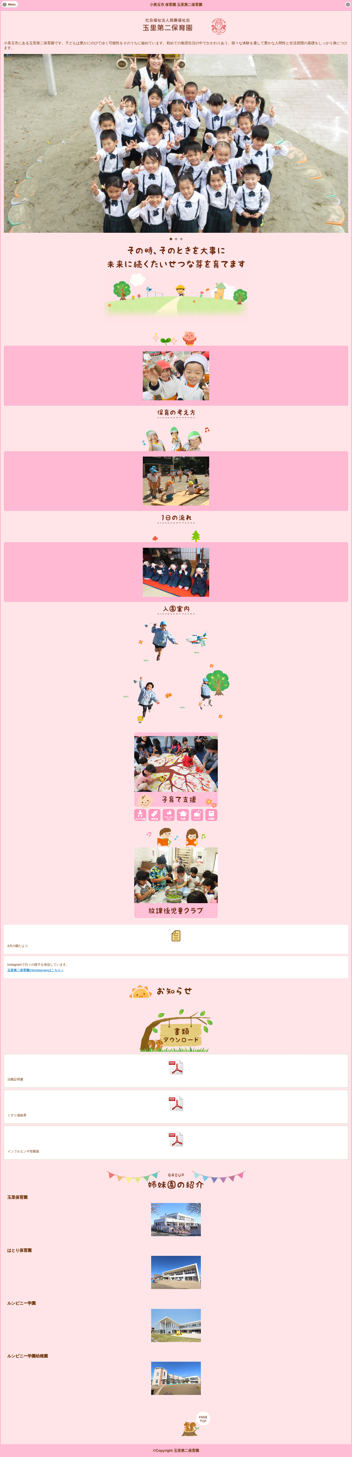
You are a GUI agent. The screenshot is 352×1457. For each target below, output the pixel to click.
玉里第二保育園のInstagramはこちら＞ (35, 970)
